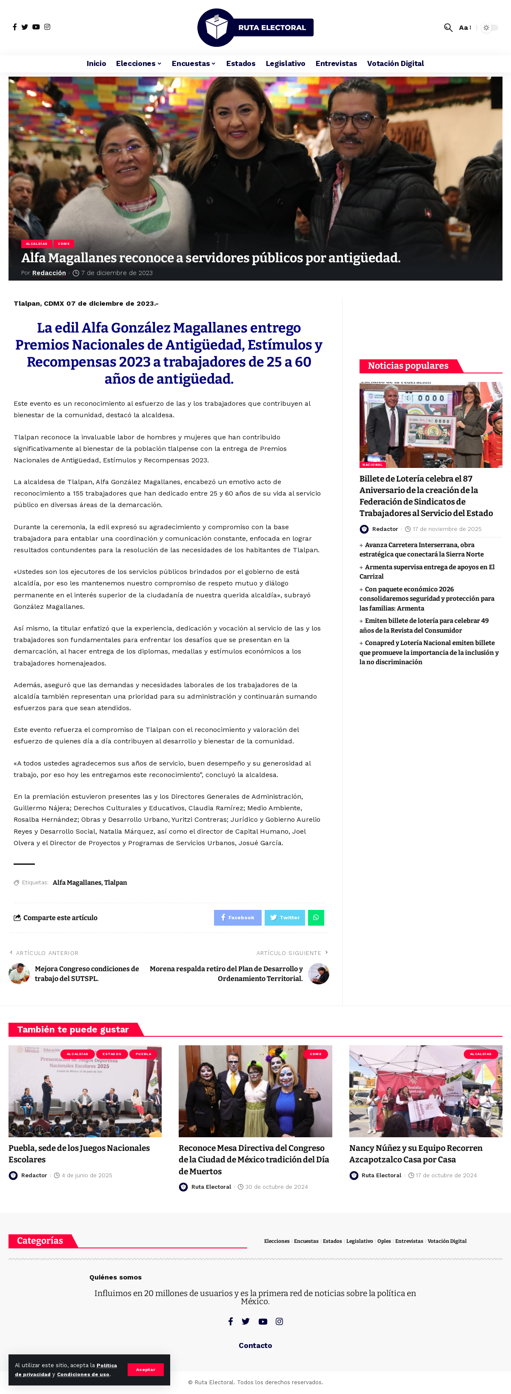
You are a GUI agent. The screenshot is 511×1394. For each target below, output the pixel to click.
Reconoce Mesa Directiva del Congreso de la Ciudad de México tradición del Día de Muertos (248, 1162)
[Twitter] (24, 26)
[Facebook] (15, 26)
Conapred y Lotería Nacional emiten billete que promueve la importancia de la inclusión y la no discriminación (429, 658)
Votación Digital (455, 1244)
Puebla (143, 1056)
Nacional (373, 459)
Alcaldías (37, 244)
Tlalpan (115, 884)
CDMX (65, 244)
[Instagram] (47, 26)
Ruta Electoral (211, 1189)
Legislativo (365, 1244)
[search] (448, 27)
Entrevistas (416, 1244)
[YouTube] (36, 26)
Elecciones (278, 1244)
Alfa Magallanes (77, 884)
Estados (112, 1056)
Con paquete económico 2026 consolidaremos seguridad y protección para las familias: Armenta (427, 605)
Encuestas (309, 1244)
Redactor (385, 535)
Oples (390, 1244)
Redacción (50, 274)
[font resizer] (464, 27)
